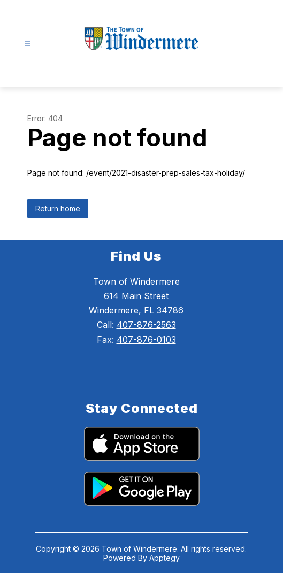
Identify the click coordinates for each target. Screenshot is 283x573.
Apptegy (164, 557)
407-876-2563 (146, 324)
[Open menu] (27, 44)
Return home (57, 208)
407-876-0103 (146, 339)
